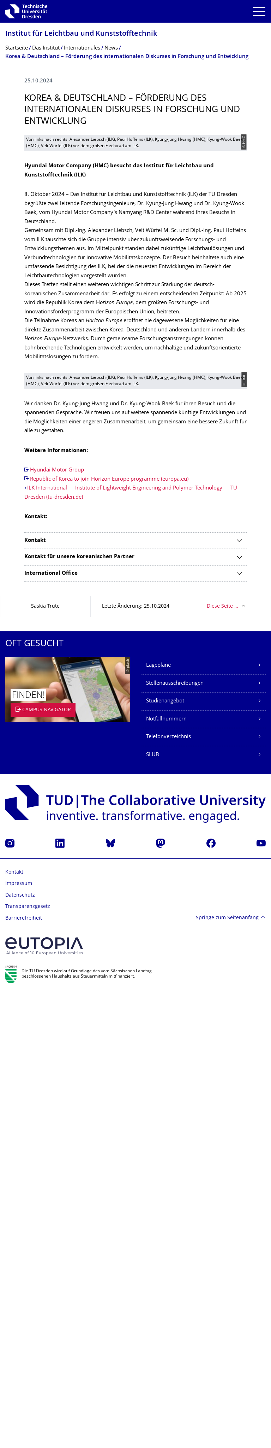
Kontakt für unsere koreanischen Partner (79, 1011)
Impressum (18, 1338)
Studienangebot (165, 1155)
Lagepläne (158, 1119)
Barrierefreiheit (23, 1372)
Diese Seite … (222, 1060)
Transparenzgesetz (27, 1361)
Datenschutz (20, 1349)
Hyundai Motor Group (57, 924)
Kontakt (35, 994)
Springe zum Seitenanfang (227, 1372)
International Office (51, 1027)
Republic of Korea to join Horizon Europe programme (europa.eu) (109, 933)
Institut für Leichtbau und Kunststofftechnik (81, 34)
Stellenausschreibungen (175, 1137)
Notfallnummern (166, 1173)
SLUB (152, 1209)
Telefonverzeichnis (168, 1191)
